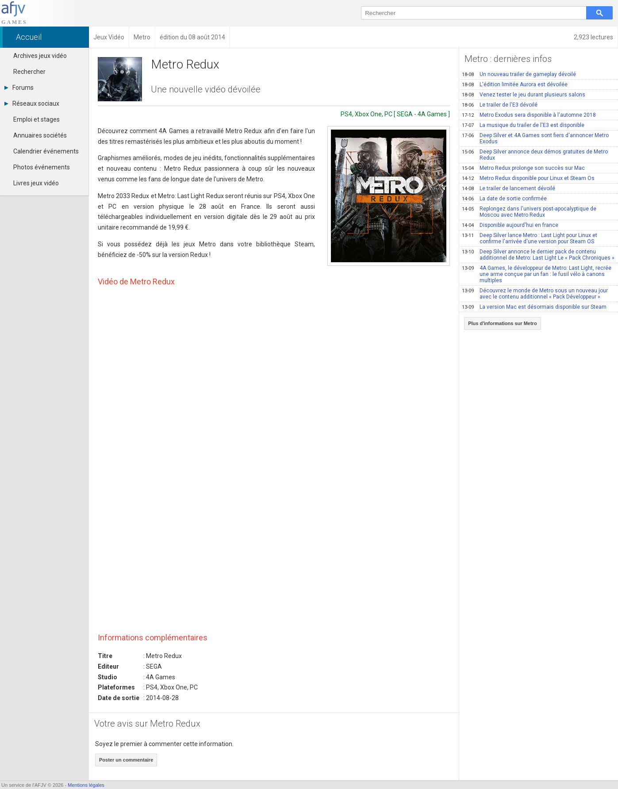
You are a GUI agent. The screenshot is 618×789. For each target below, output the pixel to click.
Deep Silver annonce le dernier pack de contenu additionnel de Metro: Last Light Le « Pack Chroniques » (538, 255)
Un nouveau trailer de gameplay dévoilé (519, 74)
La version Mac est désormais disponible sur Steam (534, 307)
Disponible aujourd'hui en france (510, 225)
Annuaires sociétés (40, 135)
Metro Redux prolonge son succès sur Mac (523, 168)
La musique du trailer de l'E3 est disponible (523, 125)
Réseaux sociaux (31, 103)
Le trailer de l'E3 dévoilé (499, 105)
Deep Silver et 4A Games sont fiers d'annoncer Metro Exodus (535, 138)
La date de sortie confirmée (504, 198)
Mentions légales (86, 785)
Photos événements (41, 167)
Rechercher (29, 71)
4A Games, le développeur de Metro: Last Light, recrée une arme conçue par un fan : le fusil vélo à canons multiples (536, 274)
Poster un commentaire (126, 759)
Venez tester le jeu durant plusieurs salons (523, 95)
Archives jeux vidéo (40, 55)
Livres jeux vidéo (36, 183)
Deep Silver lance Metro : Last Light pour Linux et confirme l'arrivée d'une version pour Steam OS (529, 238)
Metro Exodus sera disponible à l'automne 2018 (529, 115)
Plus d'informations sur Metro (502, 323)
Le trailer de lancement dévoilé (508, 188)
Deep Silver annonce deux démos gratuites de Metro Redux (535, 155)
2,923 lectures (593, 37)
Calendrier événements (46, 151)
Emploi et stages (36, 119)
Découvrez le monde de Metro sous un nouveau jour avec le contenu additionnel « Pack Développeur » (535, 293)
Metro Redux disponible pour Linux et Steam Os (528, 178)
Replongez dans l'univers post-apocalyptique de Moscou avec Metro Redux (529, 212)
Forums (19, 87)
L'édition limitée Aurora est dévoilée (515, 84)
